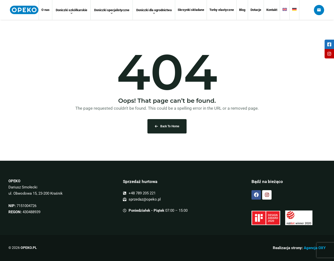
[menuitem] (284, 10)
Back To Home (167, 126)
